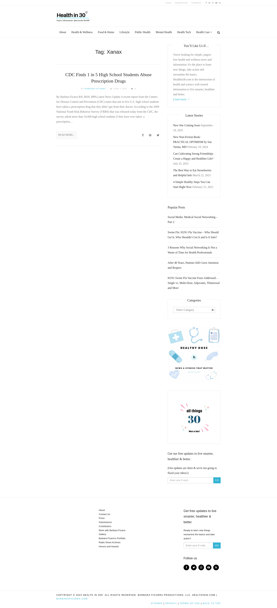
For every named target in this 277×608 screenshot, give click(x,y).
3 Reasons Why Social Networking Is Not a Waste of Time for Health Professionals (192, 250)
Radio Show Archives (109, 542)
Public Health (143, 32)
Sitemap (157, 603)
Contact (168, 3)
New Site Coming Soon (186, 125)
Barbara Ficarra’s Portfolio (112, 538)
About (62, 32)
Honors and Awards (109, 546)
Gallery (102, 534)
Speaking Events (181, 3)
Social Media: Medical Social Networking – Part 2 (192, 220)
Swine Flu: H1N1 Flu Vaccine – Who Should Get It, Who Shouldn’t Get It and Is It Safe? (193, 235)
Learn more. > (181, 99)
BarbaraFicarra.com (72, 599)
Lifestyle (125, 32)
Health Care (203, 32)
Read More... (66, 135)
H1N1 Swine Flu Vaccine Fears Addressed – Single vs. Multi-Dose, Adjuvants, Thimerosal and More (194, 282)
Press (102, 518)
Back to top (212, 603)
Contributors (196, 3)
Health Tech (184, 32)
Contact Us (104, 514)
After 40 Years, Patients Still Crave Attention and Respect (193, 265)
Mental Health (164, 32)
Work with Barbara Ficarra (112, 530)
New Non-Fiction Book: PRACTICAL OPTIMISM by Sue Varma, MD (192, 141)
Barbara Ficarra (95, 88)
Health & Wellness (82, 32)
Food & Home (106, 32)
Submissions (105, 522)
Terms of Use (190, 603)
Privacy (171, 603)
